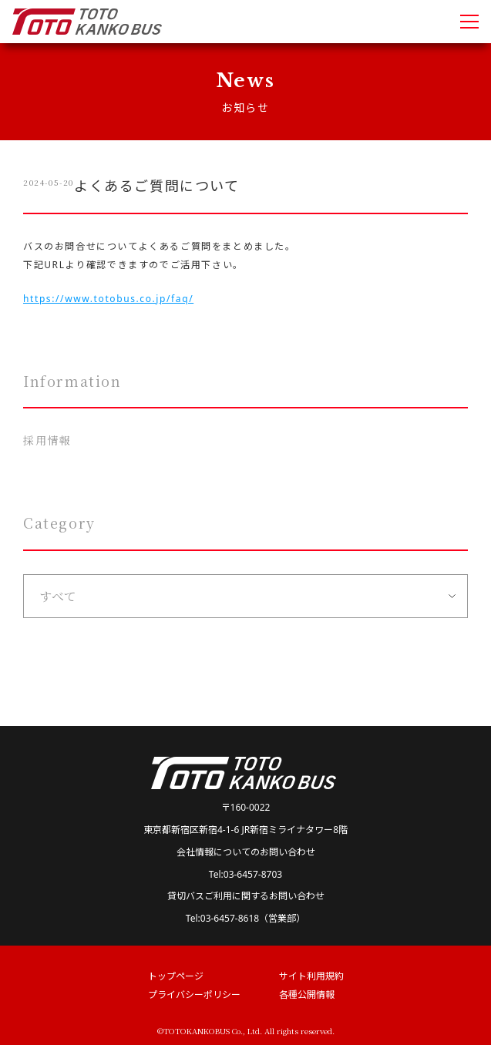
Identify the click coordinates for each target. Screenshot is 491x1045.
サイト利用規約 (311, 976)
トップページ (175, 976)
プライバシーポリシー (194, 994)
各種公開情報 (307, 994)
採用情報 (47, 440)
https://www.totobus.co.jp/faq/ (108, 298)
